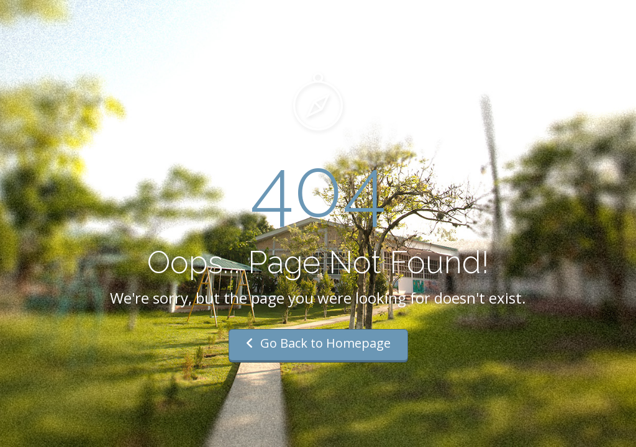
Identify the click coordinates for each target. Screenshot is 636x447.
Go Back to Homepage (318, 343)
